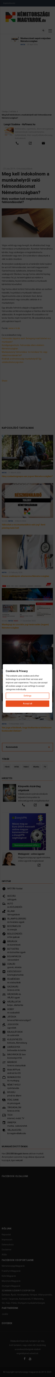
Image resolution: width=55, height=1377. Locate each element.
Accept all (27, 704)
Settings (27, 696)
